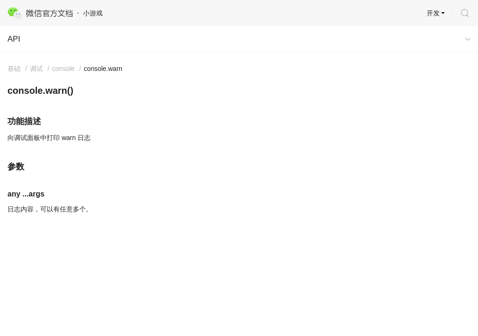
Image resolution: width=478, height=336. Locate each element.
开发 (433, 13)
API (13, 39)
